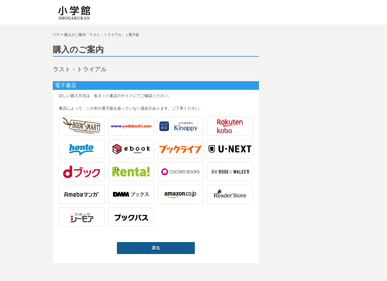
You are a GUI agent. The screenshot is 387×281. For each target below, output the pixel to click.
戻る (156, 247)
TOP (56, 35)
